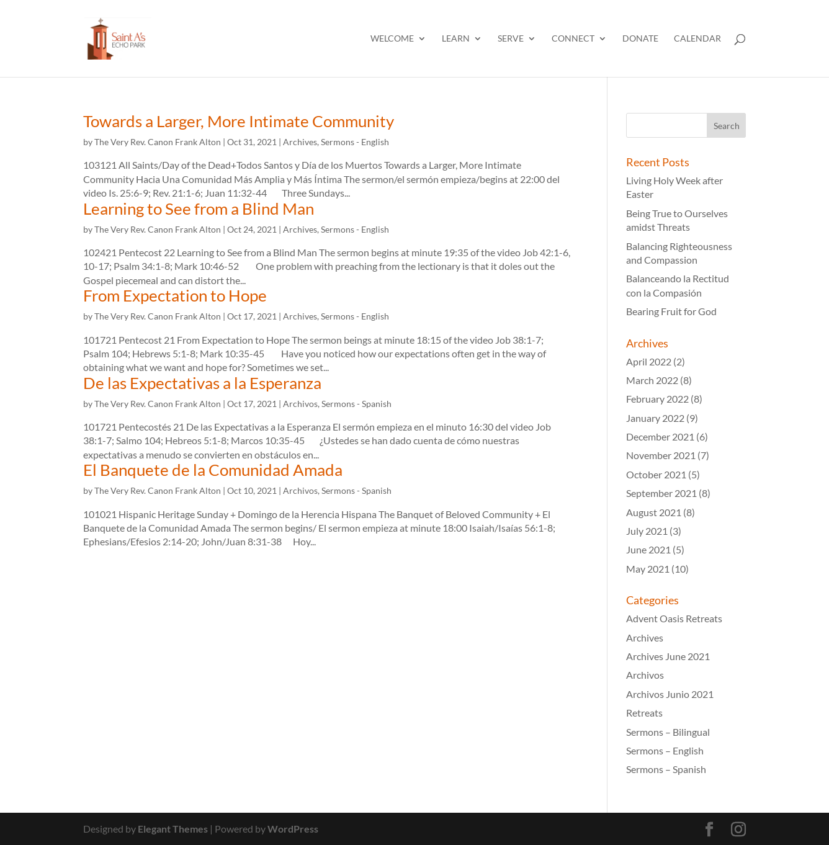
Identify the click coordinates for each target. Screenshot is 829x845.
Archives (300, 141)
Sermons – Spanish (666, 769)
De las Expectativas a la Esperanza (202, 383)
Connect (573, 38)
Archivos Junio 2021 (670, 694)
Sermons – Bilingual (668, 732)
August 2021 (653, 512)
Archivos (300, 403)
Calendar (697, 38)
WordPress (292, 828)
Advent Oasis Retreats (674, 618)
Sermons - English (355, 141)
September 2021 (661, 493)
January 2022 (655, 418)
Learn (456, 38)
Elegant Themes (173, 828)
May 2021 (648, 569)
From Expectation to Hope (175, 295)
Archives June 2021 (668, 656)
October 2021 (656, 474)
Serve (511, 38)
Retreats (644, 712)
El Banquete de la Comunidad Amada (213, 470)
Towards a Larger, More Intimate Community (238, 121)
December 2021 (660, 436)
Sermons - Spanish (356, 403)
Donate (640, 38)
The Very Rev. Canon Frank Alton (157, 141)
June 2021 (648, 549)
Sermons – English (665, 750)
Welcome (392, 38)
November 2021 (661, 455)
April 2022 (648, 361)
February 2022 (657, 399)
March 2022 (652, 380)
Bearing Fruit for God (671, 311)
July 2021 (647, 531)
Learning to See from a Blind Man (198, 208)
